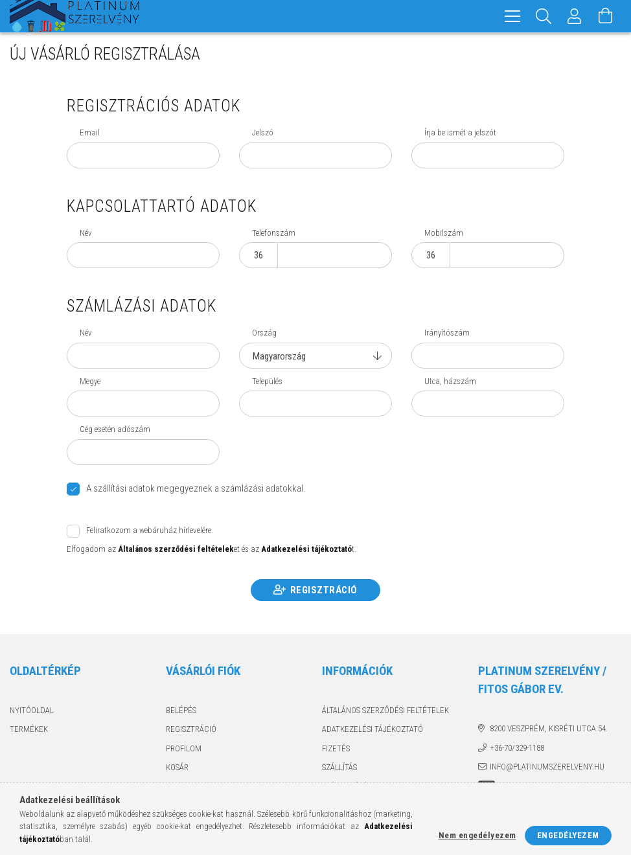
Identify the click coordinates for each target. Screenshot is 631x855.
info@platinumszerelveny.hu (547, 766)
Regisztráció (324, 590)
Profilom (183, 748)
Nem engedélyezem (477, 835)
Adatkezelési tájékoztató (372, 729)
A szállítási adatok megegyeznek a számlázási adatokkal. (196, 488)
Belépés (181, 710)
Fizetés (336, 748)
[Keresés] (543, 16)
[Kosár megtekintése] (605, 16)
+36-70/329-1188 (517, 748)
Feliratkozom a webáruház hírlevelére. (149, 530)
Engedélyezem (568, 835)
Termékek (29, 729)
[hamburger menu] (512, 16)
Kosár (177, 767)
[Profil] (574, 16)
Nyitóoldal (32, 710)
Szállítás (339, 767)
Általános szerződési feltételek (385, 710)
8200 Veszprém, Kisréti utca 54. (549, 728)
